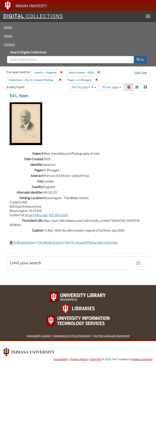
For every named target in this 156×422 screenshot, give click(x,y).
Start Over (140, 72)
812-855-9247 (59, 215)
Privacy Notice (79, 359)
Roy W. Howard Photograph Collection (91, 242)
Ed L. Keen (19, 95)
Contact (9, 44)
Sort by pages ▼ (83, 87)
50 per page (111, 87)
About (8, 36)
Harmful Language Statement (112, 335)
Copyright (95, 359)
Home (8, 27)
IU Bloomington (24, 242)
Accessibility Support (39, 335)
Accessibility (60, 359)
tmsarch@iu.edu (36, 215)
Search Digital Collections (28, 52)
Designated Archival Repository (72, 335)
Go (140, 60)
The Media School (50, 242)
